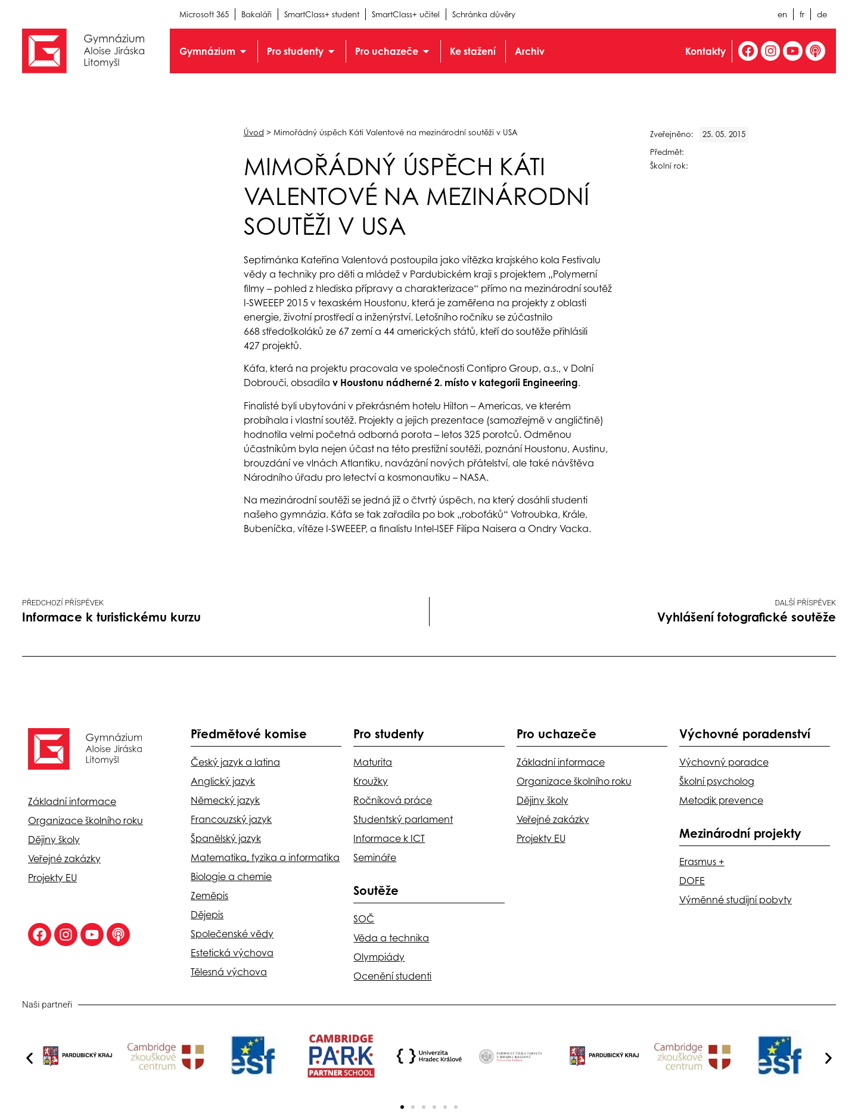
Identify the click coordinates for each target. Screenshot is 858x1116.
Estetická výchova (232, 953)
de (822, 14)
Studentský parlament (403, 819)
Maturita (372, 762)
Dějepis (207, 915)
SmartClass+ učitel (406, 14)
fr (802, 14)
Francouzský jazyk (231, 819)
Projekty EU (52, 878)
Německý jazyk (225, 800)
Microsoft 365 (204, 14)
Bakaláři (256, 14)
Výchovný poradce (724, 762)
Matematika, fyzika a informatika (265, 857)
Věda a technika (391, 938)
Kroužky (370, 781)
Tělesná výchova (229, 972)
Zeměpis (209, 895)
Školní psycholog (716, 781)
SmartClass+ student (321, 14)
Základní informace (72, 801)
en (782, 14)
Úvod (254, 132)
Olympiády (379, 957)
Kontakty (705, 51)
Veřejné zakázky (64, 859)
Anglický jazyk (223, 781)
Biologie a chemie (231, 876)
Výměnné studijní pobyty (735, 900)
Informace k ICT (389, 838)
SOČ (363, 919)
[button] (29, 1058)
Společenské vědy (232, 934)
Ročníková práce (392, 800)
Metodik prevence (721, 800)
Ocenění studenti (392, 976)
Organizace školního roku (85, 820)
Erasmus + (702, 862)
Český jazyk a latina (235, 762)
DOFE (692, 881)
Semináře (374, 857)
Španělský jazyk (226, 838)
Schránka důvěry (483, 14)
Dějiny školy (54, 839)
